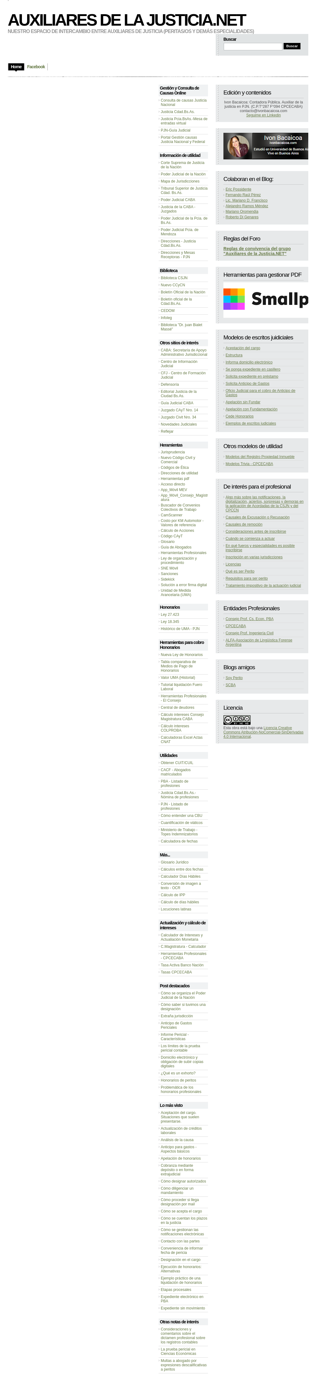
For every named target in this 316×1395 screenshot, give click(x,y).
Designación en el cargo (181, 1260)
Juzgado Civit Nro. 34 (178, 417)
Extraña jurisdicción (177, 1016)
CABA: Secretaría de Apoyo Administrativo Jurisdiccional (184, 352)
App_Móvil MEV (174, 490)
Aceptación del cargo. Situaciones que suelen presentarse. (180, 1117)
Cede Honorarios (240, 416)
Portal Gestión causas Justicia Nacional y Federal (183, 139)
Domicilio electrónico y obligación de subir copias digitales (182, 1061)
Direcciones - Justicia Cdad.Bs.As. (178, 243)
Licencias (233, 564)
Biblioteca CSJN (174, 278)
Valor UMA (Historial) (178, 677)
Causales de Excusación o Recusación (257, 517)
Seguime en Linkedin (263, 115)
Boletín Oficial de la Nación (183, 292)
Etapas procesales (176, 1290)
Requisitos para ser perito (247, 578)
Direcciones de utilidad (179, 473)
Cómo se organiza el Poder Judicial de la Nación (183, 995)
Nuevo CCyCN (173, 285)
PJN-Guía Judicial (175, 130)
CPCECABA (236, 626)
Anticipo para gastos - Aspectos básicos (179, 1149)
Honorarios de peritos (178, 1080)
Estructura (234, 355)
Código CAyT (172, 536)
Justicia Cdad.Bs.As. (178, 112)
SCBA (231, 685)
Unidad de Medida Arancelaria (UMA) (176, 592)
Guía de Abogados (176, 547)
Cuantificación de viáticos (181, 823)
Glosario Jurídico (175, 862)
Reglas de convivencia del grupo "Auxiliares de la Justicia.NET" (257, 251)
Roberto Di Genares (242, 217)
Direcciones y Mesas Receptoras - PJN (178, 254)
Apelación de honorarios (181, 1158)
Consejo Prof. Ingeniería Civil (249, 633)
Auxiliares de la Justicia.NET (126, 20)
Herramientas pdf (175, 479)
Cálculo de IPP (173, 895)
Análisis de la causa (177, 1140)
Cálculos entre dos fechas (182, 869)
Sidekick (168, 579)
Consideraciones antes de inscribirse (256, 531)
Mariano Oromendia (242, 211)
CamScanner (171, 515)
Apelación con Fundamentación (251, 409)
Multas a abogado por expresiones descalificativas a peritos (184, 1365)
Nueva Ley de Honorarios (182, 655)
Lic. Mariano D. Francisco (247, 200)
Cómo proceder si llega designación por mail (180, 1202)
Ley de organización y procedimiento (179, 560)
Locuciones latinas (176, 909)
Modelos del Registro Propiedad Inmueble (260, 457)
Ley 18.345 (170, 622)
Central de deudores (177, 707)
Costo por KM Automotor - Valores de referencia (182, 523)
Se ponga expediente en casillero (253, 369)
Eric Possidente (238, 189)
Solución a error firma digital (184, 585)
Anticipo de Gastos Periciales (176, 1025)
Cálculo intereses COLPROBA (175, 728)
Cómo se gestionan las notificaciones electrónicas (182, 1232)
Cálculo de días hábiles (180, 902)
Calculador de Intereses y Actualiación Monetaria (182, 937)
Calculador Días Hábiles (181, 876)
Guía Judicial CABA (177, 403)
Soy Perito (234, 678)
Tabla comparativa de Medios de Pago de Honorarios (178, 666)
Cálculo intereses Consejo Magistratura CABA (182, 716)
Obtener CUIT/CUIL (177, 763)
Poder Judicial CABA (178, 200)
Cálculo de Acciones (177, 530)
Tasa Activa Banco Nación (182, 965)
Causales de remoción (244, 524)
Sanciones (169, 574)
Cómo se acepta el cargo (181, 1211)
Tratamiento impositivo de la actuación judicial (263, 585)
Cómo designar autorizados (183, 1181)
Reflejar (167, 431)
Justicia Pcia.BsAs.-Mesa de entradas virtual (184, 121)
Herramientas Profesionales (183, 553)
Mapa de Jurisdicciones (180, 181)
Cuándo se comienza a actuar (250, 538)
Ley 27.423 (170, 614)
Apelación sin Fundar (243, 402)
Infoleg (166, 318)
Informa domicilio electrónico (249, 362)
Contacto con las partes (180, 1241)
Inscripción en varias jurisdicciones (254, 557)
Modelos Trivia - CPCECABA (249, 464)
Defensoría (170, 384)
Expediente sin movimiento (183, 1308)
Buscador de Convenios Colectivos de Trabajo (180, 507)
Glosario (168, 542)
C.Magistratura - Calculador (183, 946)
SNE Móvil (169, 568)
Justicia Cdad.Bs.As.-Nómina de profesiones (180, 795)
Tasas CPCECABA (176, 972)
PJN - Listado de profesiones (174, 806)
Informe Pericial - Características (175, 1036)
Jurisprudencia (173, 452)
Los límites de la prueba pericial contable (180, 1048)
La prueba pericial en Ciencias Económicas (178, 1351)
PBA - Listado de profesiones (174, 783)
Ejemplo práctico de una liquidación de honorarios (181, 1280)
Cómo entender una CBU (181, 815)
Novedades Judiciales (179, 424)
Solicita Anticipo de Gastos (247, 383)
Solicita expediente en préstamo (252, 376)
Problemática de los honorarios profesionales (181, 1089)
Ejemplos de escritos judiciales (251, 423)
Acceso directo (173, 484)
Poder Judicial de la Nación (183, 174)
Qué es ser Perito (240, 571)
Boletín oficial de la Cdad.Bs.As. (176, 301)
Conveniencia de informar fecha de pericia (182, 1250)
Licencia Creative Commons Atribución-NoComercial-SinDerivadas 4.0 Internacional (263, 732)
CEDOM (168, 311)
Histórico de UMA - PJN (180, 629)
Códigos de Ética (175, 467)
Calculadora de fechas (179, 841)
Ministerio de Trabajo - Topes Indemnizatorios (179, 832)
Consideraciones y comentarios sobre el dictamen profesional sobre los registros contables (183, 1335)
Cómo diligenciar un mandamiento (177, 1190)
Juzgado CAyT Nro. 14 (179, 410)
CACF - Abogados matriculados (176, 772)
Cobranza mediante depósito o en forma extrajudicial (177, 1169)
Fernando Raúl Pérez (243, 195)
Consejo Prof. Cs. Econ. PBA (249, 619)
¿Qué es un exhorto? (178, 1073)
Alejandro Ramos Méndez (247, 206)
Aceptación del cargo (243, 348)
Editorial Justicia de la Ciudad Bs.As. (179, 393)
